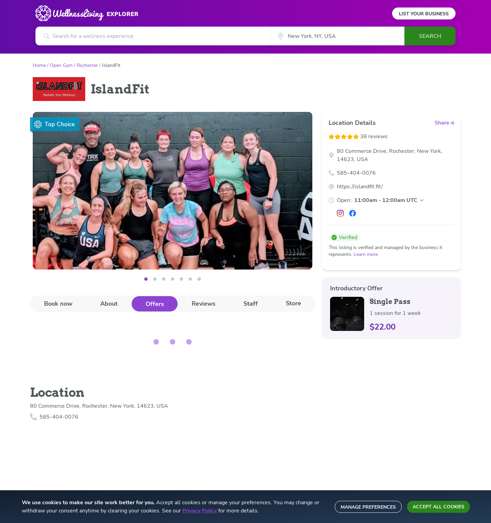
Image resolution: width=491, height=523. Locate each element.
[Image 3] (172, 279)
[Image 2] (163, 279)
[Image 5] (190, 279)
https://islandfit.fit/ (360, 186)
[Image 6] (199, 279)
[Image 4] (181, 279)
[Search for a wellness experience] (152, 36)
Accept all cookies (438, 507)
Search (430, 36)
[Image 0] (146, 279)
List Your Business (424, 14)
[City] (337, 36)
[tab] (58, 303)
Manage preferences (368, 507)
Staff (250, 304)
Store (293, 303)
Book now (58, 304)
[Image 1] (155, 279)
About (109, 304)
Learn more (366, 254)
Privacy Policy (199, 510)
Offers (155, 304)
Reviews (203, 304)
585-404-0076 (356, 173)
